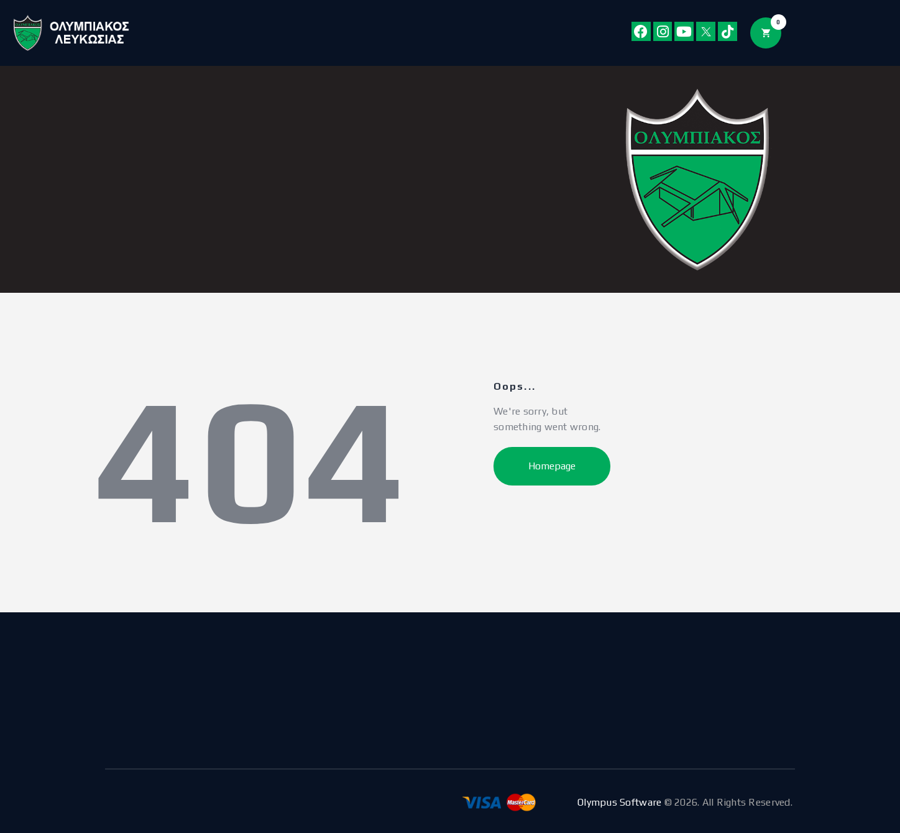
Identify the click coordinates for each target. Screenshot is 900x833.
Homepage (552, 466)
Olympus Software (619, 802)
